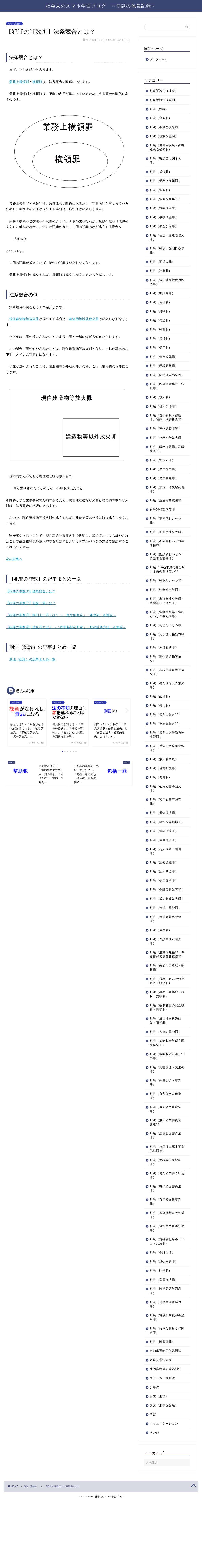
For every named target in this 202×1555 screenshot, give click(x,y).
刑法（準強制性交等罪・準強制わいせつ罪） (164, 632)
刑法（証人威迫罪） (164, 913)
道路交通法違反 (161, 1413)
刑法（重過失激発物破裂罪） (165, 785)
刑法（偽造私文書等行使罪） (165, 1282)
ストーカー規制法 (162, 1432)
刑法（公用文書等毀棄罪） (165, 825)
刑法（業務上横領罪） (165, 180)
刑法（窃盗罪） (161, 118)
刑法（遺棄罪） (161, 979)
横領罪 (37, 81)
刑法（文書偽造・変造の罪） (165, 1123)
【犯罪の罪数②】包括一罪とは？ (31, 603)
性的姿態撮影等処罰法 (165, 1422)
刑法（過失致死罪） (164, 490)
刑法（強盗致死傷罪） (165, 199)
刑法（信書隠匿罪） (164, 881)
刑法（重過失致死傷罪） (164, 515)
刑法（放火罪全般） (164, 796)
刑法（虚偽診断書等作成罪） (165, 1268)
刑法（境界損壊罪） (164, 872)
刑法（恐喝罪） (161, 311)
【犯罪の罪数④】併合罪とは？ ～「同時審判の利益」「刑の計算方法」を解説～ (66, 627)
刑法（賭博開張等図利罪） (165, 1344)
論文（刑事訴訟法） (164, 1459)
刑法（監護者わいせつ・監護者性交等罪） (165, 577)
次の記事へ (14, 559)
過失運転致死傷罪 (162, 526)
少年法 (154, 1441)
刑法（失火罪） (161, 742)
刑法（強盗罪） (161, 190)
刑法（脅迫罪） (161, 320)
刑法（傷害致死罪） (164, 356)
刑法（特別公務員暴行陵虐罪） (165, 1384)
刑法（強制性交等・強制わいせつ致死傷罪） (165, 647)
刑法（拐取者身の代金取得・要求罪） (165, 1061)
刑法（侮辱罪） (161, 814)
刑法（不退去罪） (162, 261)
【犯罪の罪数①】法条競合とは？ (31, 591)
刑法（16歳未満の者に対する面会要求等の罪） (166, 592)
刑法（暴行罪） (161, 338)
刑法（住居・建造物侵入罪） (165, 237)
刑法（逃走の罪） (162, 472)
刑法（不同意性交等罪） (164, 550)
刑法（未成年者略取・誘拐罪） (165, 1021)
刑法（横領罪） (161, 171)
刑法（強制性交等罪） (165, 618)
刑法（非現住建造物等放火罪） (165, 709)
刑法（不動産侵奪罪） (165, 127)
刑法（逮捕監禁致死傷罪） (165, 968)
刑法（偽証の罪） (162, 1306)
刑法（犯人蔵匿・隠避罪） (165, 892)
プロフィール (158, 59)
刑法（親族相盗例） (164, 136)
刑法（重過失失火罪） (165, 760)
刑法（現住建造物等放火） (165, 696)
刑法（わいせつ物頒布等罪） (165, 673)
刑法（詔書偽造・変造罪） (165, 1136)
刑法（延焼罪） (161, 733)
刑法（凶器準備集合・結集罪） (165, 390)
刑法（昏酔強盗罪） (164, 208)
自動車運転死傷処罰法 (165, 1404)
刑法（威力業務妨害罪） (164, 946)
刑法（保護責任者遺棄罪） (165, 991)
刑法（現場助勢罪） (164, 365)
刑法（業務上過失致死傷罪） (165, 501)
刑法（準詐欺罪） (162, 293)
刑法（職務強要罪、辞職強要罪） (165, 461)
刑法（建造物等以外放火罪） (165, 722)
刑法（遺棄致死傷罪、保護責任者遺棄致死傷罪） (165, 1006)
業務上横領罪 (19, 81)
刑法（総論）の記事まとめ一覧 (32, 659)
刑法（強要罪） (161, 329)
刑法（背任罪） (161, 302)
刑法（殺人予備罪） (164, 410)
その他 (154, 1486)
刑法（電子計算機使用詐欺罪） (165, 282)
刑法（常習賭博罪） (164, 1333)
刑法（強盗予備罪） (164, 226)
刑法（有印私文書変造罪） (165, 1255)
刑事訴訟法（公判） (164, 99)
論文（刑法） (159, 1450)
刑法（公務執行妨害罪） (164, 448)
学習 (153, 1468)
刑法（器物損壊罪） (164, 850)
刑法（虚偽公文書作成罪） (165, 1189)
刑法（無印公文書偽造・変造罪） (164, 1176)
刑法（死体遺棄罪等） (165, 437)
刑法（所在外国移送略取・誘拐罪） (165, 1074)
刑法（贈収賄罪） (162, 1395)
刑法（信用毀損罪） (164, 922)
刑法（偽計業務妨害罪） (164, 933)
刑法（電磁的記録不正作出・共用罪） (165, 1295)
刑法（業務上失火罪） (165, 751)
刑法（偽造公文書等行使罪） (165, 1229)
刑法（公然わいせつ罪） (164, 660)
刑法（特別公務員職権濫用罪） (165, 1371)
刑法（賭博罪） (161, 1324)
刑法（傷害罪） (161, 347)
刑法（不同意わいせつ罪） (165, 537)
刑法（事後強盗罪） (164, 217)
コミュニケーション (164, 1477)
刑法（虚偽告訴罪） (164, 1315)
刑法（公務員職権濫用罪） (165, 1358)
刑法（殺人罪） (161, 401)
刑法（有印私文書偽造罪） (165, 1242)
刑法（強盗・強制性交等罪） (165, 250)
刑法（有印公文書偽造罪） (165, 1149)
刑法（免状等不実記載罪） (165, 1216)
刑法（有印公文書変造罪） (165, 1163)
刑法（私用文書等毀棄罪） (165, 839)
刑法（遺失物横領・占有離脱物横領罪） (165, 147)
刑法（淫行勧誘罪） (164, 684)
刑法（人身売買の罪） (165, 1085)
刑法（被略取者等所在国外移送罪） (165, 1097)
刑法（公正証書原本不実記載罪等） (165, 1202)
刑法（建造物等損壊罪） (164, 861)
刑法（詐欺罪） (161, 270)
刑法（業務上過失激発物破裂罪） (165, 772)
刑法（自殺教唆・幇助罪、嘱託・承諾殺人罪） (165, 423)
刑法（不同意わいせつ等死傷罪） (165, 563)
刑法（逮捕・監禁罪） (165, 957)
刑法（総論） (14, 24)
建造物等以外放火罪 (84, 319)
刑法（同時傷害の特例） (164, 377)
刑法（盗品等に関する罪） (165, 160)
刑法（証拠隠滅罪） (164, 903)
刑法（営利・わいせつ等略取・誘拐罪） (165, 1035)
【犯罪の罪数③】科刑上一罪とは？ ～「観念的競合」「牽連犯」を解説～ (61, 615)
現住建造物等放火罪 (24, 319)
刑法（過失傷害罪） (164, 481)
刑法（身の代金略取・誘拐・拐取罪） (165, 1048)
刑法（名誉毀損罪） (164, 805)
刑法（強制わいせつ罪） (164, 607)
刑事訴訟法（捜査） (164, 90)
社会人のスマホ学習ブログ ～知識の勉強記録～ (101, 5)
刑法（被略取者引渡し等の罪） (165, 1110)
